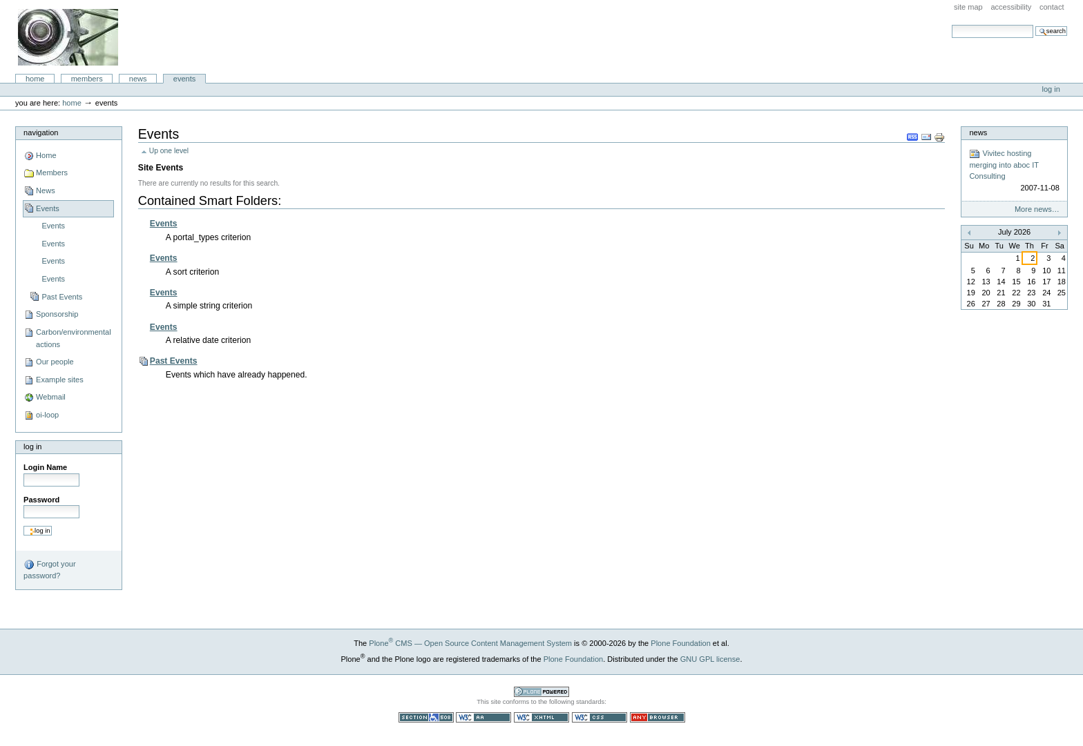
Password (41, 499)
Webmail (51, 397)
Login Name (45, 467)
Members (87, 79)
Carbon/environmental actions (73, 338)
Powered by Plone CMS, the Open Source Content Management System (541, 692)
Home (35, 79)
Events (184, 79)
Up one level (169, 151)
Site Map (968, 7)
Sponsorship (57, 314)
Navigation (40, 132)
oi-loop (47, 415)
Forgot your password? (49, 569)
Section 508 (426, 717)
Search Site (951, 24)
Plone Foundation (680, 643)
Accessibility (1010, 7)
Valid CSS (599, 717)
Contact (1051, 7)
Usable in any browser (657, 717)
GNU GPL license (710, 659)
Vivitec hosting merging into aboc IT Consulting (1014, 171)
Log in (1051, 89)
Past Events (61, 297)
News (138, 79)
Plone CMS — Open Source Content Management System (470, 643)
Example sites (60, 379)
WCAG (483, 717)
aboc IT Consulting (68, 37)
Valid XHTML (541, 717)
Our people (55, 361)
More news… (1037, 209)
